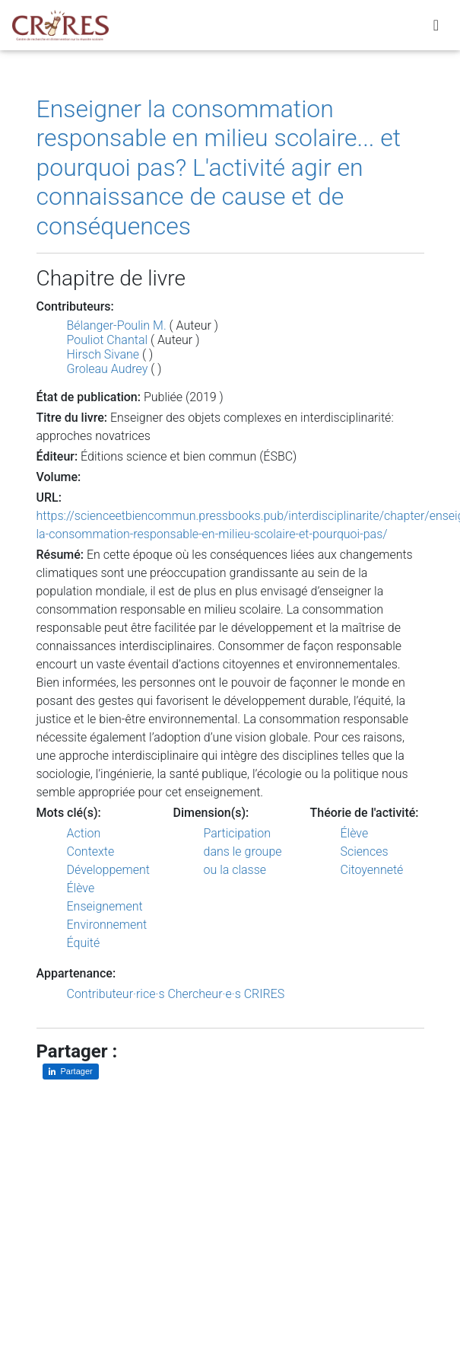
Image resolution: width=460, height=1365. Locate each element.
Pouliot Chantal (107, 340)
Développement (109, 870)
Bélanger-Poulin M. (117, 325)
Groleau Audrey (107, 369)
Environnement (107, 924)
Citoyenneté (372, 870)
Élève (81, 888)
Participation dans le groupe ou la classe (243, 851)
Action (84, 833)
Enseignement (105, 906)
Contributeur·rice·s (116, 994)
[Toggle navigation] (436, 27)
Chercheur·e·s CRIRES (225, 994)
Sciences (365, 851)
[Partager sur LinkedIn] (71, 1072)
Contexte (91, 851)
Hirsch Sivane (103, 354)
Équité (83, 943)
